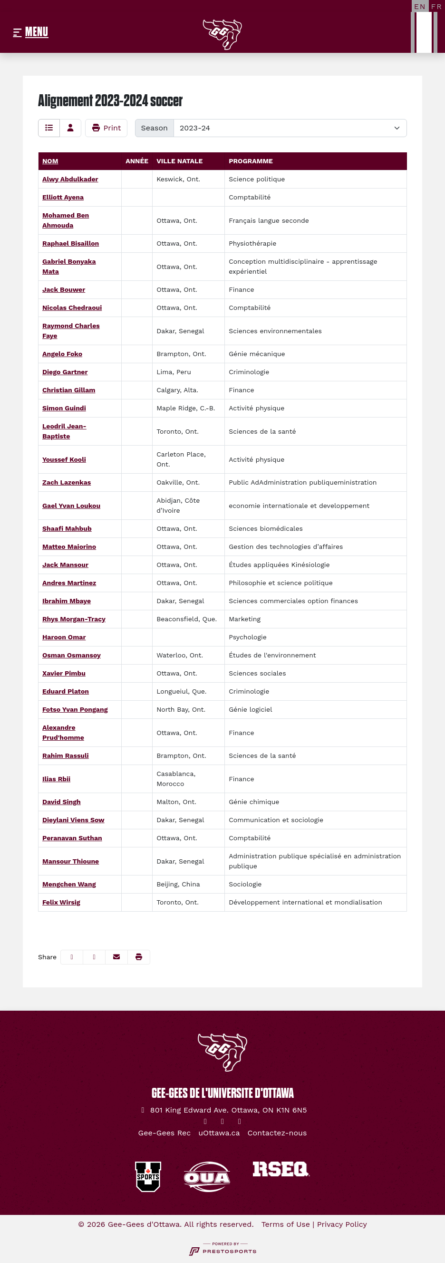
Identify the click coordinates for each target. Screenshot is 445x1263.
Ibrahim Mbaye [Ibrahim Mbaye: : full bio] (66, 601)
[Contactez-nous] (277, 1133)
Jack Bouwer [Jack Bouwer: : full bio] (63, 289)
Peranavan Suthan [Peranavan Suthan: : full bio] (72, 838)
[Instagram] (222, 1121)
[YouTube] (239, 1121)
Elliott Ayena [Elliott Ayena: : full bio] (63, 197)
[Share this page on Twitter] (94, 957)
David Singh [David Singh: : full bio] (61, 802)
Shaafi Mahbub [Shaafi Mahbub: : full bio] (67, 528)
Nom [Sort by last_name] (50, 161)
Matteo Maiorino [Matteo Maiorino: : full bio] (69, 546)
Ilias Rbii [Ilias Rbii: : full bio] (56, 779)
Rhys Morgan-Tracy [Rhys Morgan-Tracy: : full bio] (74, 619)
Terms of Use (285, 1224)
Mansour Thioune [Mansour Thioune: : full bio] (70, 861)
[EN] (420, 6)
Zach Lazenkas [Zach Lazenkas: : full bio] (66, 482)
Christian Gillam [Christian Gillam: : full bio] (69, 390)
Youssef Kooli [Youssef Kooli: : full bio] (64, 459)
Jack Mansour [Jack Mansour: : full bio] (65, 564)
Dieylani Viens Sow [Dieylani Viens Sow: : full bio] (73, 820)
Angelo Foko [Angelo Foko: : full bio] (62, 354)
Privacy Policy (342, 1224)
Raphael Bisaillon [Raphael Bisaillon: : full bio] (70, 243)
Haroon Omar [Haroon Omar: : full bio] (64, 637)
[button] (138, 957)
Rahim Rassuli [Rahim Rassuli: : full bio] (65, 755)
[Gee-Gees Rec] (164, 1133)
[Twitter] (205, 1121)
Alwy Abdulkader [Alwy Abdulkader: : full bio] (70, 179)
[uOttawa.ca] (219, 1133)
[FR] (437, 6)
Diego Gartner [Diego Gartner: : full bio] (64, 372)
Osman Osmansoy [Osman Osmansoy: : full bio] (71, 655)
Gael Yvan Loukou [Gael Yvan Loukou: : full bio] (71, 505)
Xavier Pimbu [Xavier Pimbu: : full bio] (64, 673)
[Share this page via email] (116, 957)
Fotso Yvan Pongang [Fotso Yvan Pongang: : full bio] (74, 709)
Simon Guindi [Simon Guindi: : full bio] (64, 408)
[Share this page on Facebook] (71, 957)
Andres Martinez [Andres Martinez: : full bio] (69, 583)
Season (154, 127)
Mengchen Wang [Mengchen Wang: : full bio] (69, 884)
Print (106, 127)
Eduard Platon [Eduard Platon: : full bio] (65, 691)
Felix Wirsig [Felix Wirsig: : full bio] (61, 902)
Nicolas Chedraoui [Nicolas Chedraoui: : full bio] (72, 307)
